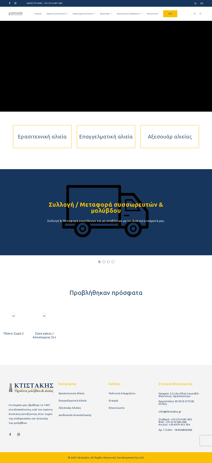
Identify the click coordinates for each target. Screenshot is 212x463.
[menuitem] (196, 3)
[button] (99, 261)
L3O (141, 457)
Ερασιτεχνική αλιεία (42, 123)
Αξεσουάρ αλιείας (170, 123)
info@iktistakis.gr (170, 411)
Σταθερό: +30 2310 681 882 (175, 419)
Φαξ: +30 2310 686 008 (173, 421)
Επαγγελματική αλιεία (106, 123)
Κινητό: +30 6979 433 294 (174, 424)
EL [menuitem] (196, 3)
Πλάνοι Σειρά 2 (14, 333)
